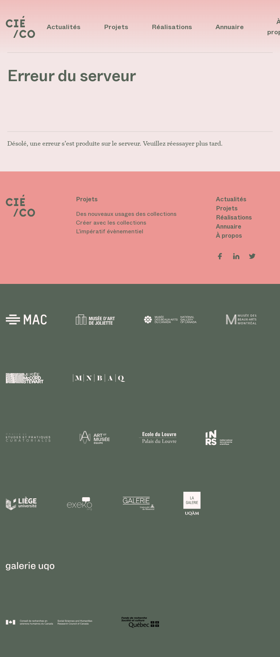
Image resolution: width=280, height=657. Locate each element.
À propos (229, 235)
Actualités (64, 27)
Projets (116, 27)
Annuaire (229, 27)
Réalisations (172, 27)
